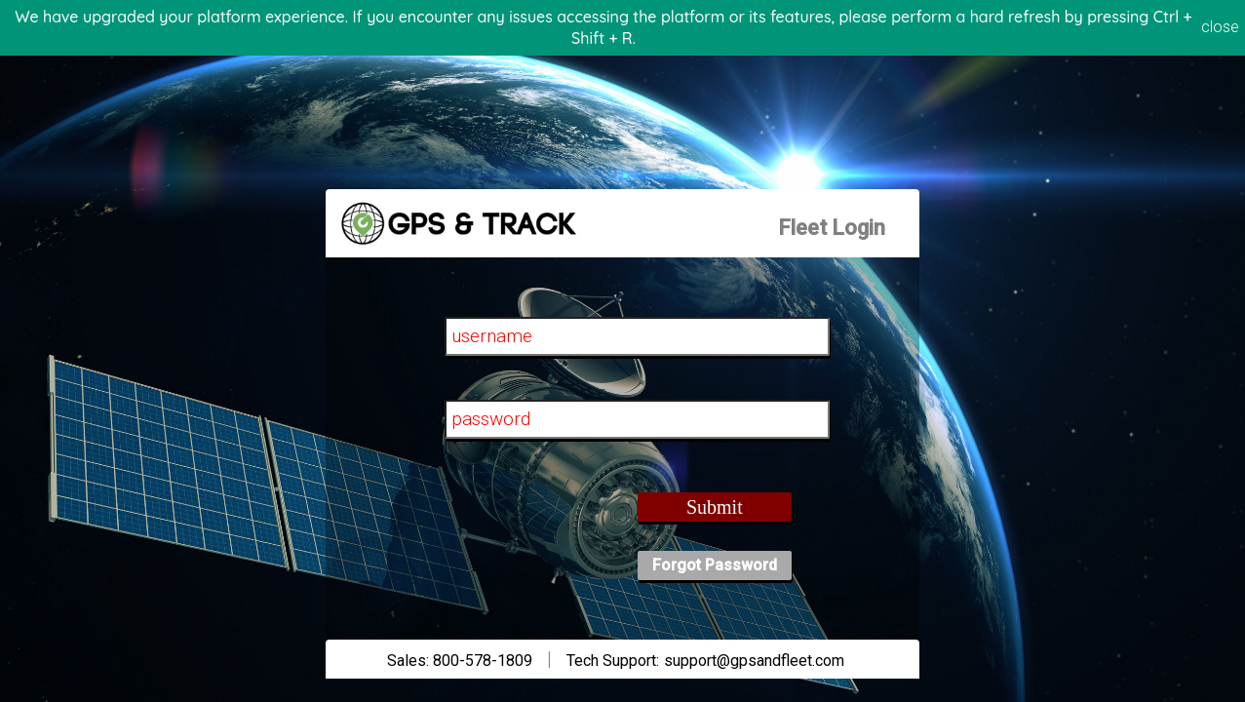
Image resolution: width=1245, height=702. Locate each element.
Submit (714, 507)
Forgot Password (714, 565)
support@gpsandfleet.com (754, 660)
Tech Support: (612, 660)
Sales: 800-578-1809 (459, 660)
